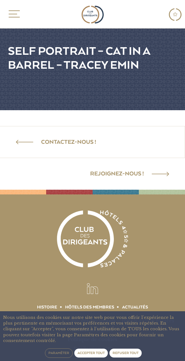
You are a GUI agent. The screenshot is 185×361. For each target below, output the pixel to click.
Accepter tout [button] (91, 353)
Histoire (47, 307)
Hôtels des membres (89, 307)
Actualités (135, 307)
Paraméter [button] (58, 353)
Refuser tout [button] (126, 353)
